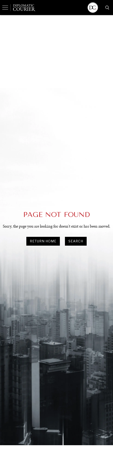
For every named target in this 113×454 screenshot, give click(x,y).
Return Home (43, 241)
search (75, 241)
